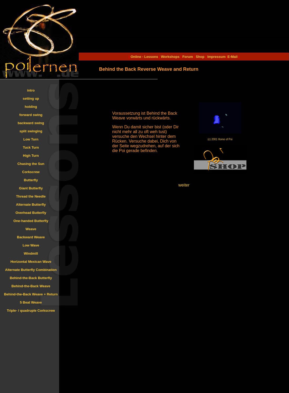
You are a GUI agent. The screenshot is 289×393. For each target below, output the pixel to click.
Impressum (216, 57)
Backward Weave (31, 237)
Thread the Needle (31, 196)
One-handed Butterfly (30, 221)
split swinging (30, 131)
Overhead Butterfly (31, 213)
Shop (200, 57)
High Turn (31, 156)
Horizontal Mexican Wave (31, 262)
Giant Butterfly (31, 188)
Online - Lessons (145, 57)
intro (31, 90)
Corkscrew (30, 172)
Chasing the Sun (30, 164)
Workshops (170, 57)
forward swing (30, 115)
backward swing (31, 123)
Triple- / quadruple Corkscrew (31, 311)
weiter (184, 185)
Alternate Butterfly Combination (30, 270)
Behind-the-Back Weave (31, 286)
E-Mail (233, 57)
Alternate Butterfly (31, 204)
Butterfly (31, 180)
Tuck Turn (31, 147)
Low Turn (31, 139)
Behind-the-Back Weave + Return (31, 294)
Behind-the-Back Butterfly (31, 278)
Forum (187, 57)
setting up (31, 98)
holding (31, 107)
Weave (30, 229)
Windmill (31, 253)
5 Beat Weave (31, 302)
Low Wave (31, 245)
